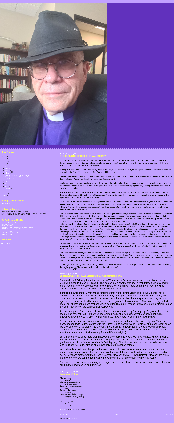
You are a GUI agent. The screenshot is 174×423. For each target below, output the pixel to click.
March (7, 186)
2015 (5, 160)
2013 (5, 163)
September (8, 172)
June (6, 181)
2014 (5, 161)
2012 (5, 165)
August (7, 173)
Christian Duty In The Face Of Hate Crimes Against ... (18, 176)
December (8, 167)
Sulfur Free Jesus (6, 234)
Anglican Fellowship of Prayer (10, 222)
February (7, 188)
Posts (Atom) (72, 418)
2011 (5, 191)
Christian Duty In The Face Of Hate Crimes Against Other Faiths (91, 276)
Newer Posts (64, 414)
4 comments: (81, 367)
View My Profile (6, 244)
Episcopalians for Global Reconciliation (12, 228)
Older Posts (169, 414)
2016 (5, 158)
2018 (5, 154)
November (8, 168)
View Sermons (5, 203)
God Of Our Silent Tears (8, 230)
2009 (5, 195)
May (6, 183)
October (7, 170)
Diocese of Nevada (6, 225)
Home (116, 414)
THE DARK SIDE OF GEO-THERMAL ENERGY (83, 156)
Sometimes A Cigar (69, 374)
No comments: (82, 409)
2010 (5, 193)
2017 (5, 156)
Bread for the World (7, 224)
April (6, 185)
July (6, 180)
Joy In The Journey (6, 231)
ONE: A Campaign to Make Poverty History (13, 233)
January (7, 189)
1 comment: (81, 269)
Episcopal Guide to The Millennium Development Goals (17, 227)
